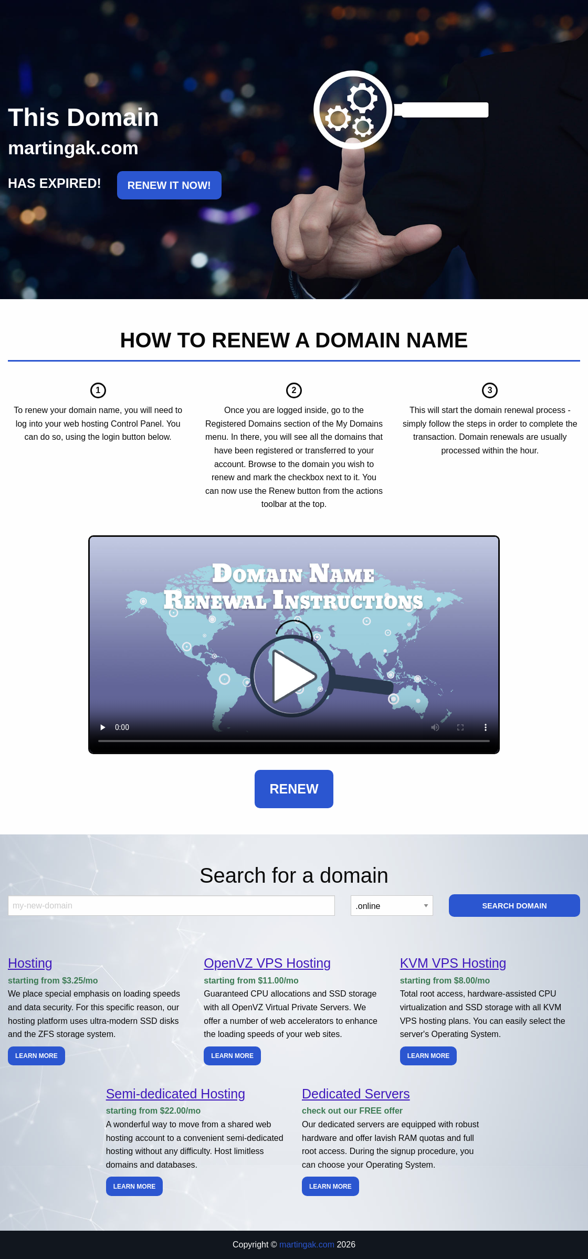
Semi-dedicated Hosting (175, 1093)
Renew (293, 788)
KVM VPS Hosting (453, 963)
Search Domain (514, 906)
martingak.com (306, 1244)
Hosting (30, 963)
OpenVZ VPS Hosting (267, 963)
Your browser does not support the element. (294, 645)
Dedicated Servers (356, 1093)
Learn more (36, 1056)
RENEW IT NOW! (169, 185)
